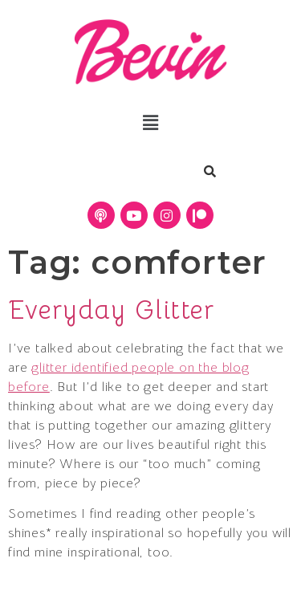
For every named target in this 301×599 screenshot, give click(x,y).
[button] (150, 123)
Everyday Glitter (111, 310)
